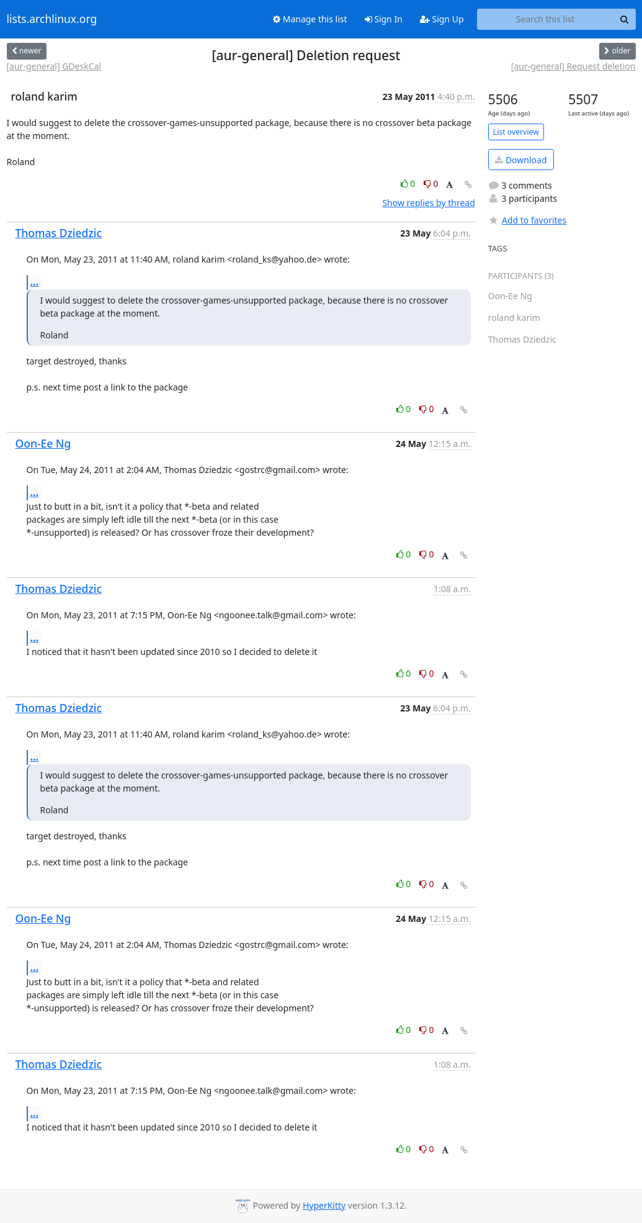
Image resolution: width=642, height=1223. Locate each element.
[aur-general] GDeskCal (54, 66)
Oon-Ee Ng (43, 443)
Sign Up (442, 19)
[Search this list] (545, 19)
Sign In (384, 19)
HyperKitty (324, 1205)
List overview (516, 132)
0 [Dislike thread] (431, 183)
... (34, 282)
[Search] (624, 19)
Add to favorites (527, 220)
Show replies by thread (428, 203)
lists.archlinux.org (52, 19)
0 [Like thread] (409, 183)
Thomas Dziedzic (59, 232)
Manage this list (310, 19)
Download (520, 160)
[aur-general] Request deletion (573, 66)
